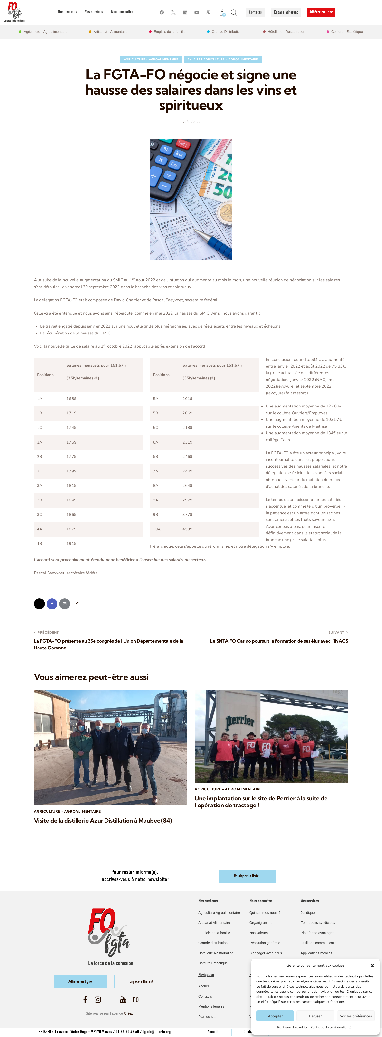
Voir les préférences (356, 1016)
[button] (372, 965)
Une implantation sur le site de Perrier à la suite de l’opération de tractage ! (261, 802)
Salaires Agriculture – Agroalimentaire (223, 59)
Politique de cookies (292, 1027)
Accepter (275, 1016)
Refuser (315, 1016)
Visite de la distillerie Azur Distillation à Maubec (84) (103, 820)
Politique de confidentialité (330, 1027)
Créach (129, 1014)
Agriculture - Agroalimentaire (151, 59)
